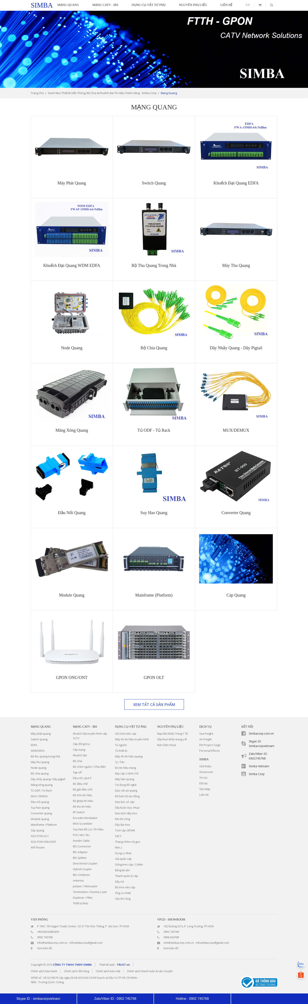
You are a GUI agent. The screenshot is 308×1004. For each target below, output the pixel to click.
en (248, 5)
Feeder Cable (81, 841)
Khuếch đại (80, 755)
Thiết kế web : (107, 964)
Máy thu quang (40, 762)
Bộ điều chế (80, 784)
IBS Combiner (81, 875)
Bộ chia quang (39, 773)
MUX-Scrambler (82, 823)
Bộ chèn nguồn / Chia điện (89, 767)
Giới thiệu (205, 766)
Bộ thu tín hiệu (82, 806)
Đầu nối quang (40, 802)
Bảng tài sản (122, 870)
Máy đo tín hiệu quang (128, 756)
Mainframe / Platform (44, 825)
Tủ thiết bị (121, 751)
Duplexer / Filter (83, 897)
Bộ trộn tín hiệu (82, 795)
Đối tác (203, 783)
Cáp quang (37, 830)
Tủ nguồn (121, 745)
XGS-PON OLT (40, 836)
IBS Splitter (80, 858)
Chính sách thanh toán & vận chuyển (150, 971)
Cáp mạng (79, 749)
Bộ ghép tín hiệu (83, 801)
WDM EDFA (37, 751)
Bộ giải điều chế (82, 789)
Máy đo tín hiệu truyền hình (132, 739)
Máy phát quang (41, 733)
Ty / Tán (120, 762)
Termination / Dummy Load (90, 892)
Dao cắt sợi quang (126, 790)
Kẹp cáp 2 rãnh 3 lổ (127, 773)
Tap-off (77, 772)
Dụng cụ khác (123, 853)
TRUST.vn (123, 964)
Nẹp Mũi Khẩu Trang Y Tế (172, 733)
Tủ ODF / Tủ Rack (41, 790)
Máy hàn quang (124, 779)
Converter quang (41, 813)
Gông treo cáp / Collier (129, 864)
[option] (154, 49)
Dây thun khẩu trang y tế (172, 739)
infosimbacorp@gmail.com (86, 943)
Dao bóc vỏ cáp (124, 802)
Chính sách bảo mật (108, 971)
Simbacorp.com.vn (261, 733)
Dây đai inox (122, 825)
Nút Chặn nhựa (166, 745)
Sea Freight (206, 733)
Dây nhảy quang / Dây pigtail (48, 779)
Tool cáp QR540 (125, 830)
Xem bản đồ (44, 948)
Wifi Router (38, 847)
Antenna (78, 880)
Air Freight (205, 739)
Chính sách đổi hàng (76, 971)
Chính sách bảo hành (44, 971)
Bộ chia (77, 761)
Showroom (206, 772)
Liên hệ (204, 795)
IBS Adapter (80, 852)
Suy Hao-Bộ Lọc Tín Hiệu (88, 829)
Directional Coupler (85, 863)
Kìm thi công (122, 819)
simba (42, 5)
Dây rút (119, 881)
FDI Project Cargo (210, 745)
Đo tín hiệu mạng (125, 768)
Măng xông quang (41, 785)
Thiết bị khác (80, 903)
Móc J (118, 847)
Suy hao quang (40, 807)
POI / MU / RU (81, 835)
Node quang (38, 768)
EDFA (34, 745)
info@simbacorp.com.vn (52, 943)
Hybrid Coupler (82, 869)
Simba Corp (257, 774)
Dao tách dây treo (126, 813)
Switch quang (39, 739)
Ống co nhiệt (123, 893)
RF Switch (79, 812)
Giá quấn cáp (123, 859)
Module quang (40, 819)
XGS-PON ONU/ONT (43, 842)
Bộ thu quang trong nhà (45, 756)
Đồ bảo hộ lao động (127, 796)
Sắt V (118, 836)
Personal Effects (209, 751)
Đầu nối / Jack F (82, 778)
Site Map (204, 789)
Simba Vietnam (259, 766)
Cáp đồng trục (81, 744)
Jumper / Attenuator (85, 886)
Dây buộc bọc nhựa (127, 807)
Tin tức (203, 778)
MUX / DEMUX (39, 796)
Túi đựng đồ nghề (126, 785)
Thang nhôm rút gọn (127, 842)
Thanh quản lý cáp (126, 876)
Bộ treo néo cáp (125, 887)
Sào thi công (122, 899)
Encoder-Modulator (85, 818)
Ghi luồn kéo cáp (125, 733)
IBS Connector (82, 846)
